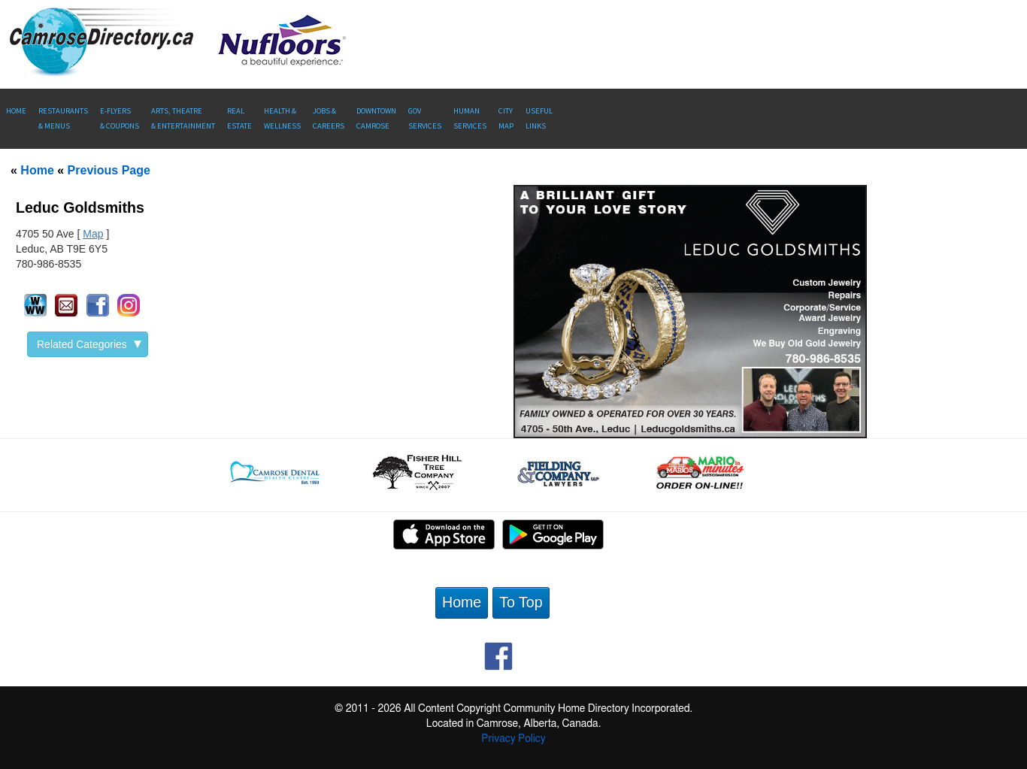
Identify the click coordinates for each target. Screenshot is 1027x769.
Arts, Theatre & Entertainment (183, 118)
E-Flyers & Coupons (119, 118)
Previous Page (109, 170)
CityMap (506, 118)
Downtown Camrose (376, 118)
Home (16, 111)
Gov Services (424, 118)
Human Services (469, 118)
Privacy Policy (513, 739)
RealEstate (239, 118)
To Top (520, 602)
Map (93, 234)
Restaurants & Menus (63, 118)
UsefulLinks (539, 118)
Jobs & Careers (328, 118)
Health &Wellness (282, 118)
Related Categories (89, 344)
